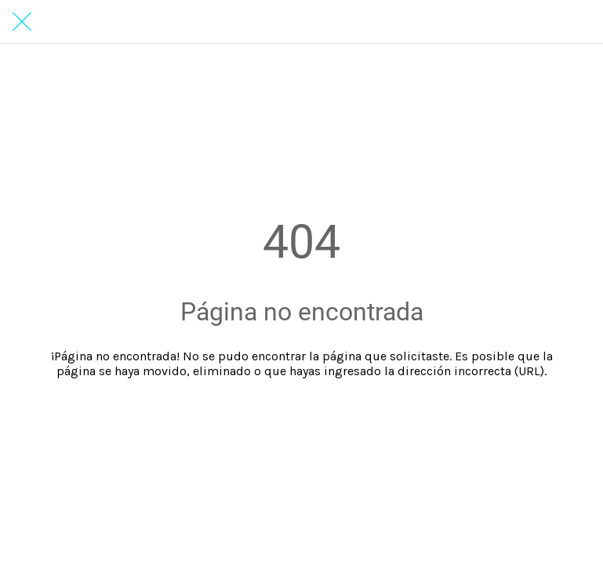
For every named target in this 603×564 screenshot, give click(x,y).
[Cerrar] (22, 22)
